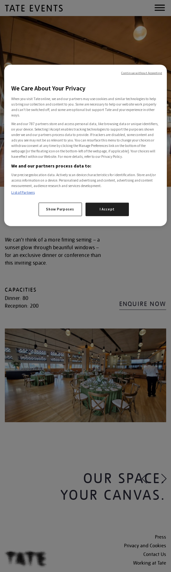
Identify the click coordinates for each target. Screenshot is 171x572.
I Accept (107, 209)
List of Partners (23, 192)
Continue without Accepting (141, 73)
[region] (85, 145)
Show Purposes (60, 209)
